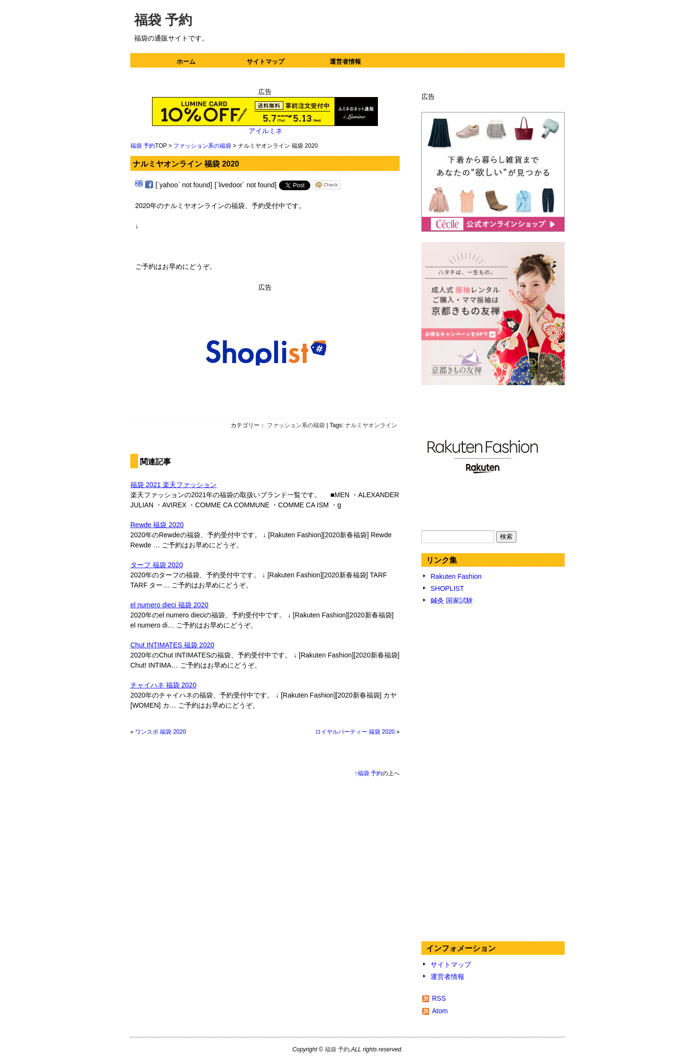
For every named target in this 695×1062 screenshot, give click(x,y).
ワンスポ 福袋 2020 (160, 731)
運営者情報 (345, 61)
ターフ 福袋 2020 (156, 565)
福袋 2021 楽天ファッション (173, 485)
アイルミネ (265, 131)
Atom (440, 1011)
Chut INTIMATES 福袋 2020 (172, 645)
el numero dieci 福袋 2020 (169, 605)
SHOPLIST (447, 588)
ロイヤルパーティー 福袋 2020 (355, 731)
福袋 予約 (163, 20)
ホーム (186, 61)
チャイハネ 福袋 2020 (163, 685)
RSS (439, 998)
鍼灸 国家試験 (452, 600)
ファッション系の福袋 (202, 145)
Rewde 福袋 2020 (157, 525)
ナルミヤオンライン (371, 425)
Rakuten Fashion (456, 576)
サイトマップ (265, 61)
